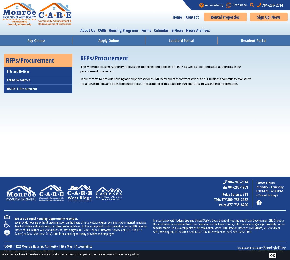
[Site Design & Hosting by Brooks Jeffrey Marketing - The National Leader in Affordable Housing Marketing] (262, 249)
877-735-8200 (237, 204)
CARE (102, 30)
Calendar (161, 30)
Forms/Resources (18, 80)
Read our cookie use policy (118, 254)
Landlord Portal (181, 40)
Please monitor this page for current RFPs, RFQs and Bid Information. (190, 83)
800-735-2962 (237, 199)
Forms (146, 30)
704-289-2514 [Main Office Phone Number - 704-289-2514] (237, 182)
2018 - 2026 (14, 246)
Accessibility (84, 246)
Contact (192, 17)
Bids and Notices (18, 71)
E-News (177, 30)
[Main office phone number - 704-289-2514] (270, 5)
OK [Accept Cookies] (272, 255)
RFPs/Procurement (30, 60)
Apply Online (108, 40)
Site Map (67, 246)
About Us (87, 30)
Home (177, 17)
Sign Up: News (268, 17)
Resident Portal (253, 40)
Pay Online (36, 40)
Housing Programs (123, 30)
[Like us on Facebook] (259, 202)
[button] (252, 5)
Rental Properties (225, 17)
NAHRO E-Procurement (22, 89)
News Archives (198, 30)
